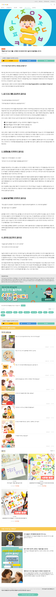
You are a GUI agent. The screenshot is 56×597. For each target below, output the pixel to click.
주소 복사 (46, 60)
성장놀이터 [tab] (9, 7)
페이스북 (26, 60)
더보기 (52, 450)
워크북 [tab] (15, 7)
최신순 (53, 309)
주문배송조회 (46, 1)
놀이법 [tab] (34, 7)
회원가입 (40, 1)
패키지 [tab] (2, 7)
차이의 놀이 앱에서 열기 (28, 594)
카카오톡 (8, 60)
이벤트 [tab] (20, 7)
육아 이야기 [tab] (27, 7)
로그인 (36, 1)
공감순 (50, 309)
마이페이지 (53, 1)
